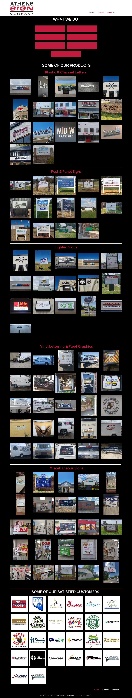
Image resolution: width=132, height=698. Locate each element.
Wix (89, 695)
